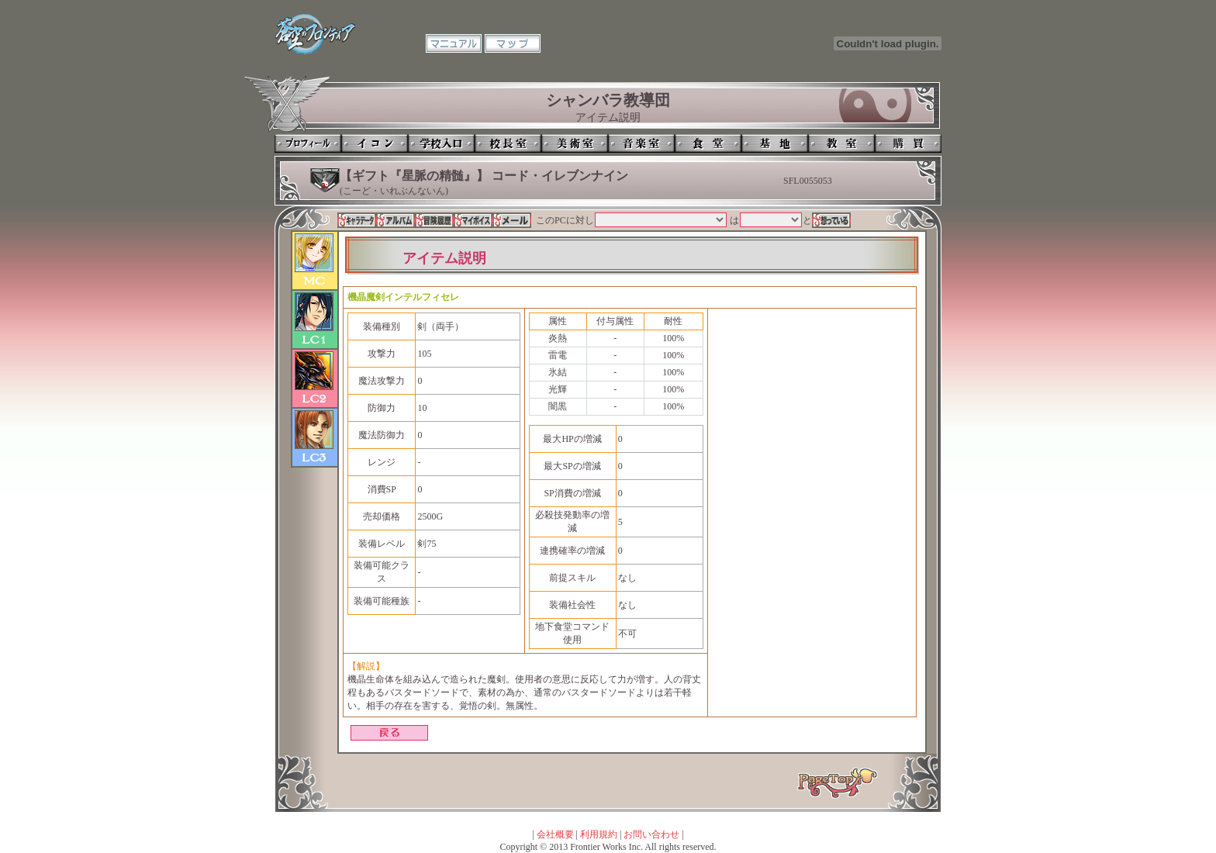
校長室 (508, 143)
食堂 (708, 143)
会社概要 (555, 834)
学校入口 (441, 143)
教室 (841, 143)
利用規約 (598, 834)
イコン (374, 143)
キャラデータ (356, 220)
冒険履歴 (434, 220)
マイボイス (473, 220)
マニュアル (454, 43)
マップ (513, 43)
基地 (774, 143)
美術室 (574, 143)
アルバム (395, 220)
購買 (908, 143)
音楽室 (641, 143)
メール (511, 220)
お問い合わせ (651, 834)
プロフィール (308, 143)
